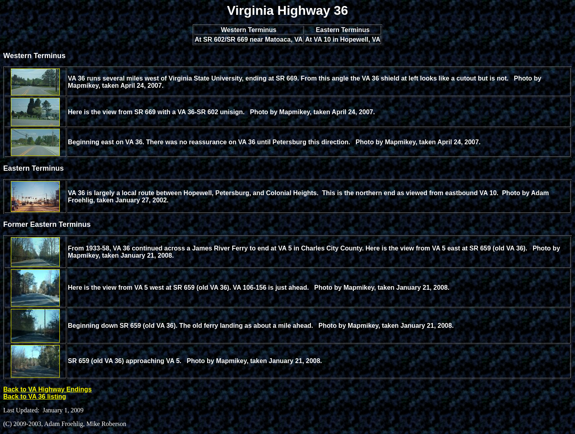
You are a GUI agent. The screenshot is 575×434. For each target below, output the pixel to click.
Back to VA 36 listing (34, 396)
